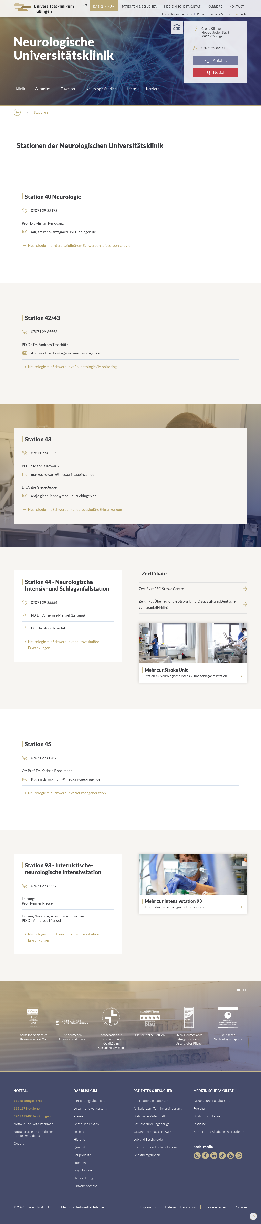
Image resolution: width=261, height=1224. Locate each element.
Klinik (20, 88)
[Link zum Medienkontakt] (78, 1116)
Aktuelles (42, 88)
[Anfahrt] (215, 60)
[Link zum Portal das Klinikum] (104, 5)
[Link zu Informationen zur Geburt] (19, 1143)
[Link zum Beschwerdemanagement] (149, 1139)
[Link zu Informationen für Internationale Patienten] (151, 1100)
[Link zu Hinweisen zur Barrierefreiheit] (216, 1207)
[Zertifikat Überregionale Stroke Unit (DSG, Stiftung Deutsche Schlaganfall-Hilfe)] (193, 603)
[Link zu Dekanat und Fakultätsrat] (212, 1100)
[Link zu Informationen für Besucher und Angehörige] (151, 1123)
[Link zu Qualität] (79, 1147)
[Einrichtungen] (73, 112)
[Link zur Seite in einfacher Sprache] (85, 1185)
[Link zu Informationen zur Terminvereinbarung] (158, 1108)
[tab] (238, 989)
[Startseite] (85, 5)
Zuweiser (68, 88)
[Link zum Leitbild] (79, 1131)
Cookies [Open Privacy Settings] (241, 1207)
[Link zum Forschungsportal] (201, 1108)
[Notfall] (215, 72)
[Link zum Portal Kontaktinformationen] (236, 5)
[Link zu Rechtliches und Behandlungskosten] (159, 1147)
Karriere (152, 88)
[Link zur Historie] (79, 1139)
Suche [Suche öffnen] (243, 14)
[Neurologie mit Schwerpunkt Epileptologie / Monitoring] (130, 366)
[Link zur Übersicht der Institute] (200, 1123)
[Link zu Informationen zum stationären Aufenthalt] (149, 1116)
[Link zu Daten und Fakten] (86, 1123)
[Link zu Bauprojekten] (82, 1154)
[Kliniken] (101, 112)
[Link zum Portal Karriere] (215, 5)
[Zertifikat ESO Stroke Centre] (193, 588)
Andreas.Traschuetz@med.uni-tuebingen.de (65, 352)
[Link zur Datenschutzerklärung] (181, 1207)
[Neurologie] (128, 112)
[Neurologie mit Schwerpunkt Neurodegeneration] (130, 792)
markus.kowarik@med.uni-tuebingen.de (62, 474)
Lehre (131, 88)
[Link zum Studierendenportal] (207, 1116)
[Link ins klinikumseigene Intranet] (84, 1170)
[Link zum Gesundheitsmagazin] (152, 1131)
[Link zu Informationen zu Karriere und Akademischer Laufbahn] (219, 1131)
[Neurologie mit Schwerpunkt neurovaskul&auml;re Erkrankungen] (130, 509)
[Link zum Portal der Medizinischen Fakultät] (182, 5)
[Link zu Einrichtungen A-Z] (89, 1100)
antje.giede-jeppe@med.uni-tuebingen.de (63, 495)
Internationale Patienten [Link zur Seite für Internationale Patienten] (177, 14)
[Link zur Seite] (130, 245)
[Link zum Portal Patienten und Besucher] (139, 5)
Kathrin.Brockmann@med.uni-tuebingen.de (65, 779)
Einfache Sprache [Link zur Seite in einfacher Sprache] (221, 14)
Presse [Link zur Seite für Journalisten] (201, 14)
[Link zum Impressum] (148, 1207)
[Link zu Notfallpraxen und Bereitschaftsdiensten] (33, 1133)
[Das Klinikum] (41, 112)
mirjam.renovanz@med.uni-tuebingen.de (63, 231)
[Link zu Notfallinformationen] (33, 1123)
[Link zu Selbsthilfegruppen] (147, 1154)
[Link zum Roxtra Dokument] (83, 1177)
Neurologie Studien (101, 88)
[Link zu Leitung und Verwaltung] (90, 1108)
